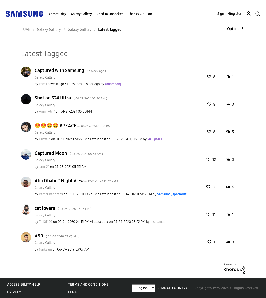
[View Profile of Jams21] (44, 167)
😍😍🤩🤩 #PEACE (73, 125)
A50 (57, 236)
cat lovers (63, 208)
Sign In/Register (229, 14)
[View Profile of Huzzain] (45, 139)
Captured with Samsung (70, 70)
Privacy (14, 292)
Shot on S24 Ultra (71, 98)
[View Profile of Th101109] (45, 222)
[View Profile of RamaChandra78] (51, 194)
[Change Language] (143, 288)
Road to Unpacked (110, 14)
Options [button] (233, 29)
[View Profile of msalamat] (157, 222)
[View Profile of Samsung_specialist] (171, 194)
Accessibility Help (23, 284)
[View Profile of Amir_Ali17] (47, 112)
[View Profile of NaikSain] (45, 250)
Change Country (173, 288)
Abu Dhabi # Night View (76, 180)
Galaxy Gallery (81, 14)
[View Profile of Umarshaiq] (113, 84)
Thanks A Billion (140, 14)
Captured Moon (69, 153)
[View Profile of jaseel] (43, 84)
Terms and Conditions (88, 284)
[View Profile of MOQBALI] (154, 139)
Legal (73, 292)
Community (57, 14)
